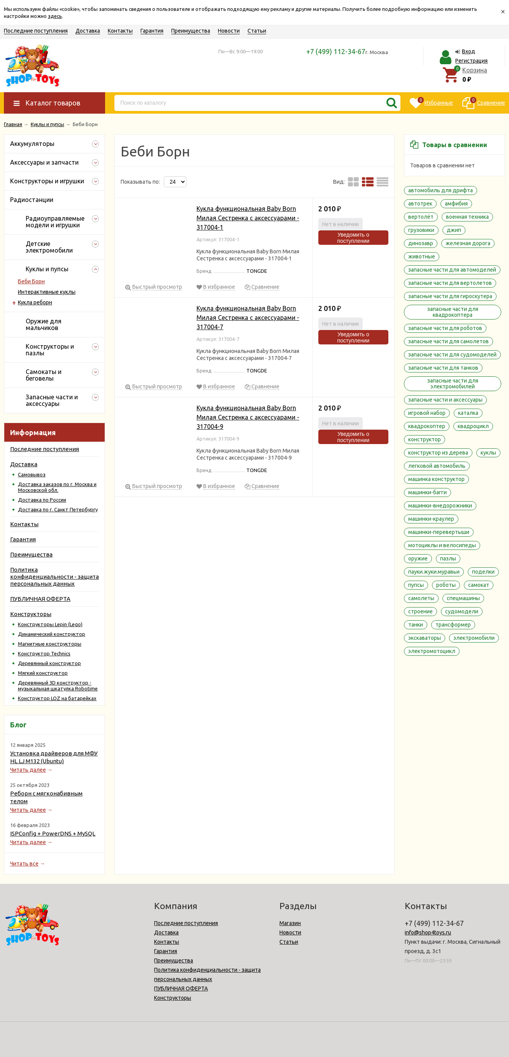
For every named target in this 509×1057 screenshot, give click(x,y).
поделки (483, 572)
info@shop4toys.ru (428, 932)
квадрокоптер (426, 426)
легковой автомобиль (436, 466)
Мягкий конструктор (43, 673)
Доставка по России (42, 499)
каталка (468, 413)
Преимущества (190, 31)
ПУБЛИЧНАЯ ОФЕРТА (40, 598)
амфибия (456, 203)
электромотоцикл (431, 651)
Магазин (290, 923)
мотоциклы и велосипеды (442, 545)
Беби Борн (31, 281)
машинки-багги (427, 492)
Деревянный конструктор (49, 663)
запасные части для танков (443, 368)
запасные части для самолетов (448, 341)
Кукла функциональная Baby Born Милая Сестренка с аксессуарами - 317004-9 (248, 417)
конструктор (424, 439)
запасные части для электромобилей (452, 384)
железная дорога (468, 243)
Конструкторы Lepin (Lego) (50, 624)
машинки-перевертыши (438, 532)
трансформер (453, 625)
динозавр (420, 243)
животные (421, 256)
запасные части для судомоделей (452, 354)
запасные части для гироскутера (450, 296)
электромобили (474, 638)
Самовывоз (32, 474)
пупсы (416, 585)
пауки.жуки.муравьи (434, 572)
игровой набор (427, 413)
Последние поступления (36, 31)
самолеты (421, 598)
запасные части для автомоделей (452, 270)
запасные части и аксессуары (445, 400)
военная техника (467, 217)
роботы (446, 585)
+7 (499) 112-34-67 (335, 51)
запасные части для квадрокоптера (452, 312)
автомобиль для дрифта (440, 190)
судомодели (461, 611)
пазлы (448, 558)
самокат (478, 585)
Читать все (24, 863)
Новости (229, 31)
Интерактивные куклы (46, 292)
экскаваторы (424, 638)
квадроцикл (473, 426)
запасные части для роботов (445, 328)
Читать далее (28, 770)
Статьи (256, 31)
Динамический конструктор (51, 634)
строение (420, 611)
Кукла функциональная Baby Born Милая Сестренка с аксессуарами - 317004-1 (248, 218)
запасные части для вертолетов (450, 283)
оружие (418, 558)
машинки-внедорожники (440, 505)
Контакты (120, 31)
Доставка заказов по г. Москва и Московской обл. (57, 487)
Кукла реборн (35, 302)
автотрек (420, 203)
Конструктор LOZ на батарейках (57, 698)
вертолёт (421, 217)
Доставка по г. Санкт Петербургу (58, 509)
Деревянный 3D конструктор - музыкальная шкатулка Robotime (58, 685)
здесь (55, 16)
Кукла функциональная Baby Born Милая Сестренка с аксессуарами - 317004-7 (248, 317)
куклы (488, 452)
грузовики (421, 230)
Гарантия (151, 31)
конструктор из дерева (438, 452)
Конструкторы (30, 614)
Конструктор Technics (44, 653)
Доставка (87, 31)
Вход (468, 51)
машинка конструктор (436, 479)
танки (415, 625)
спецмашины (463, 598)
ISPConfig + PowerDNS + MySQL (52, 833)
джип (454, 230)
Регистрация (471, 61)
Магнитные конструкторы (49, 643)
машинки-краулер (431, 519)
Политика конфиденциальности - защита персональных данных (54, 576)
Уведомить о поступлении (353, 238)
